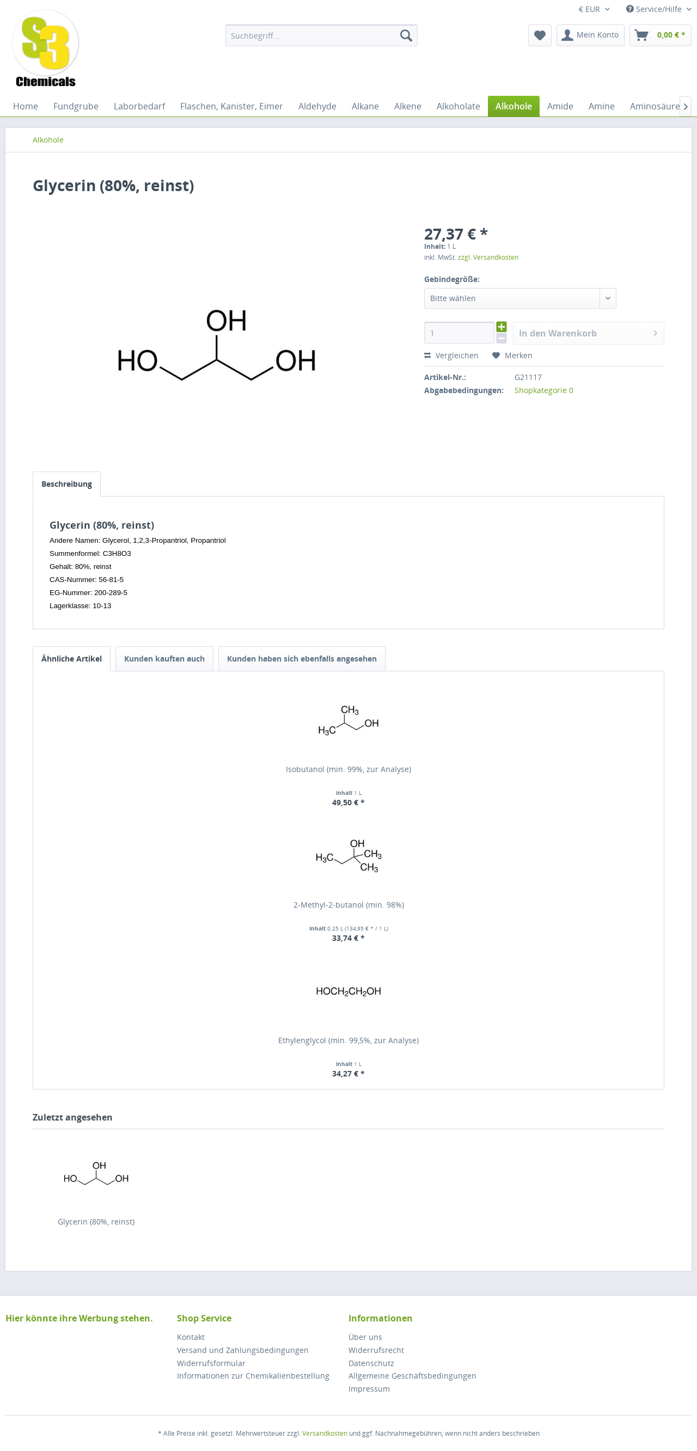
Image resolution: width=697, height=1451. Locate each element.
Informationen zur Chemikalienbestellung (253, 1375)
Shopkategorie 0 (544, 390)
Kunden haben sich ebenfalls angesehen (302, 658)
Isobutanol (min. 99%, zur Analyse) (348, 769)
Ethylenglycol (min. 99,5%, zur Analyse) (348, 1040)
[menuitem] (321, 35)
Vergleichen (451, 355)
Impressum (369, 1388)
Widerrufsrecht (376, 1350)
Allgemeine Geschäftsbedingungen (412, 1375)
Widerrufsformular (211, 1363)
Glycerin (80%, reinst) (96, 1221)
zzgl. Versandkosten (488, 257)
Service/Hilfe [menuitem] (655, 9)
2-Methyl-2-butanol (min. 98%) (349, 904)
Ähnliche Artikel (71, 658)
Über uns (365, 1337)
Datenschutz (371, 1363)
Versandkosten (324, 1433)
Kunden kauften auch (164, 658)
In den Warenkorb (588, 332)
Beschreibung (66, 484)
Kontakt (191, 1337)
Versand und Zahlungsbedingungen (243, 1350)
